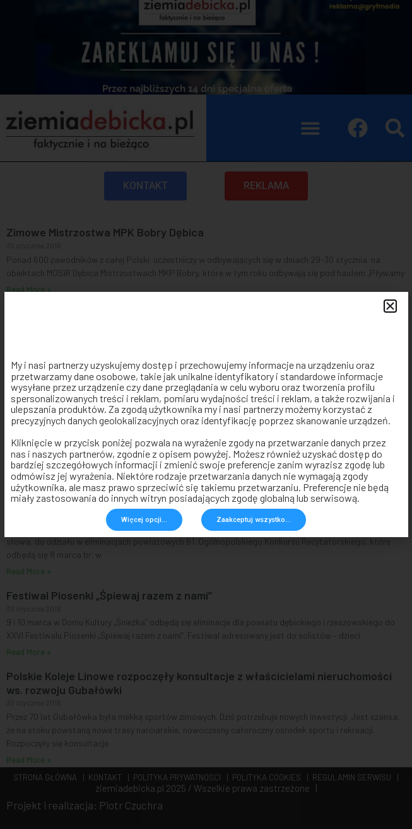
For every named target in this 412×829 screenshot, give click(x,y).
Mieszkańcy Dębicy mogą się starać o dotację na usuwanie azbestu (174, 313)
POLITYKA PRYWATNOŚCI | (178, 777)
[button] (310, 128)
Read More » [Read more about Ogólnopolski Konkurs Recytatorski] (28, 571)
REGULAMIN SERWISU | (354, 777)
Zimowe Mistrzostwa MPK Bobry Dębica (105, 232)
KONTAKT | (107, 777)
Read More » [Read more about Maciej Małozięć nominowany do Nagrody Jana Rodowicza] (28, 477)
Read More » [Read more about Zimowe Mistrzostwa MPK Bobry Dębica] (28, 289)
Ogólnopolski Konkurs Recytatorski (93, 501)
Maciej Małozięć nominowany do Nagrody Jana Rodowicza (152, 407)
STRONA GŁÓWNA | (49, 777)
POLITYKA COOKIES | (268, 777)
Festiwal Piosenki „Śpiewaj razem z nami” (109, 595)
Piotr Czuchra (131, 805)
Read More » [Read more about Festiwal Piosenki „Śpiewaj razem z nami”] (28, 652)
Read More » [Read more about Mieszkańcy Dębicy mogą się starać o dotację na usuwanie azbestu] (28, 383)
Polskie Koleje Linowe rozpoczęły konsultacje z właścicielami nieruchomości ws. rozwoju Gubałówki (199, 683)
